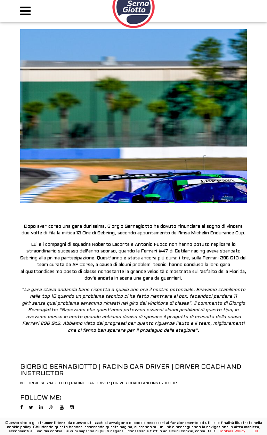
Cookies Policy (231, 431)
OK (256, 431)
